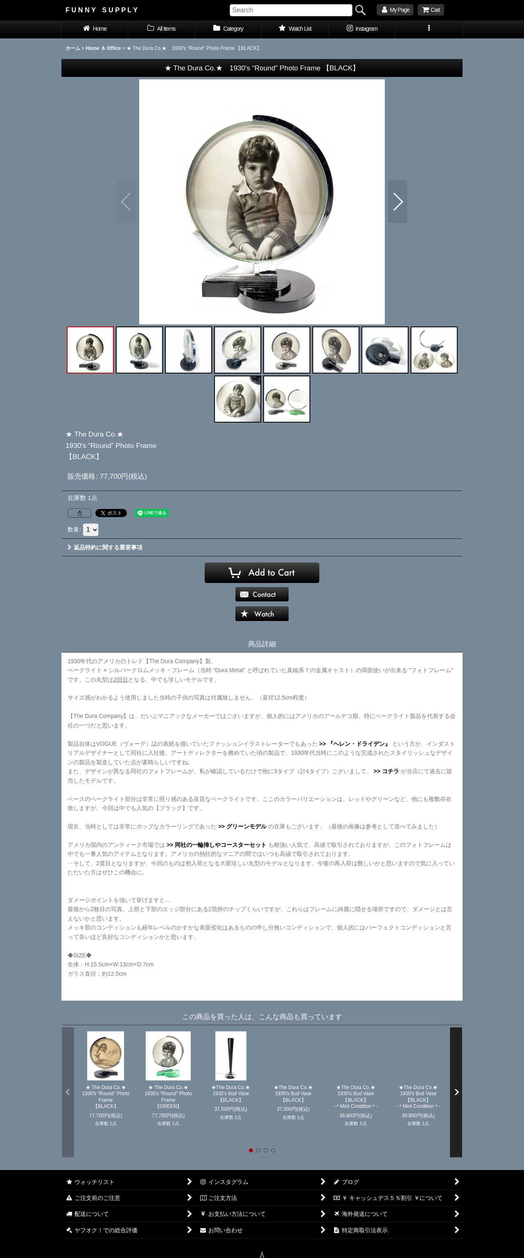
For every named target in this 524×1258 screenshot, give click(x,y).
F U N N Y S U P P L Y (102, 10)
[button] (428, 29)
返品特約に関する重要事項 (105, 547)
